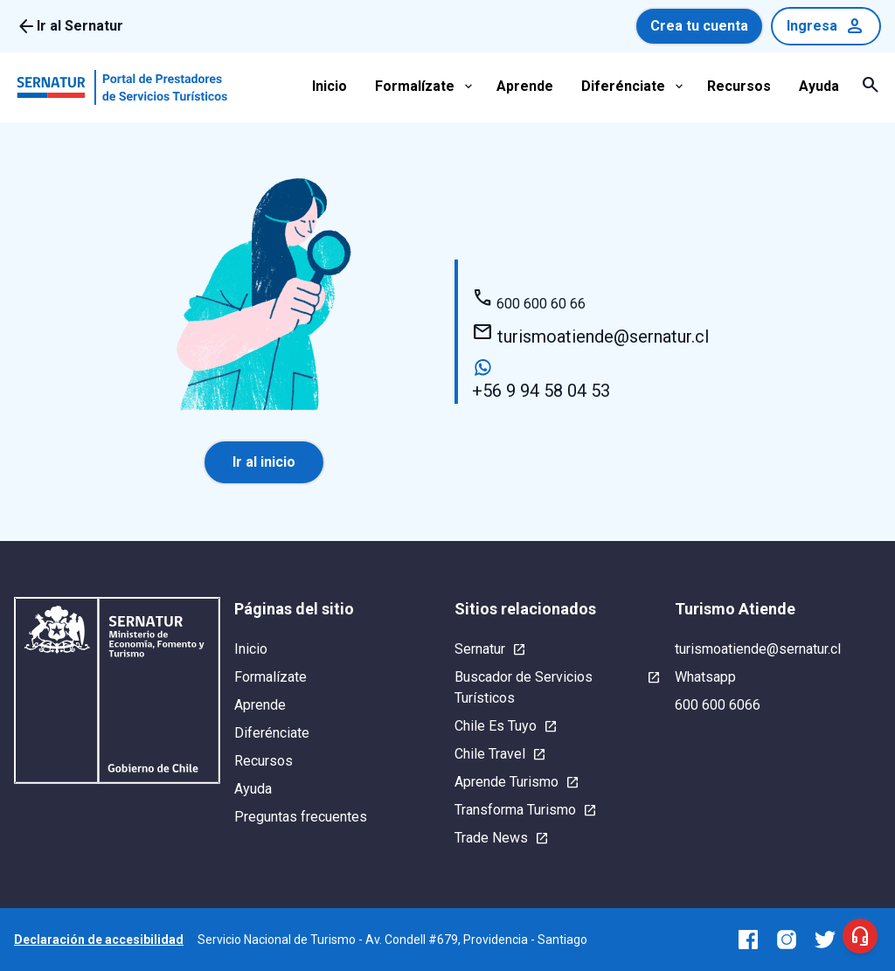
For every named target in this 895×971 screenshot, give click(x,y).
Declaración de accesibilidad (99, 940)
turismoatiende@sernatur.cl (590, 334)
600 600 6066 (717, 705)
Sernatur (479, 649)
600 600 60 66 (529, 303)
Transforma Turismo (515, 809)
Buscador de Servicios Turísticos (523, 687)
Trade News (491, 837)
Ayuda (819, 86)
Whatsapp (705, 677)
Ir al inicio (263, 462)
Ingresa (826, 26)
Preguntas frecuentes (300, 816)
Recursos (739, 86)
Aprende (524, 86)
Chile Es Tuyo (495, 726)
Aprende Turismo (506, 781)
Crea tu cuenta (699, 25)
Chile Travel (489, 754)
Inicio (329, 86)
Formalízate (414, 86)
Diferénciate (623, 86)
